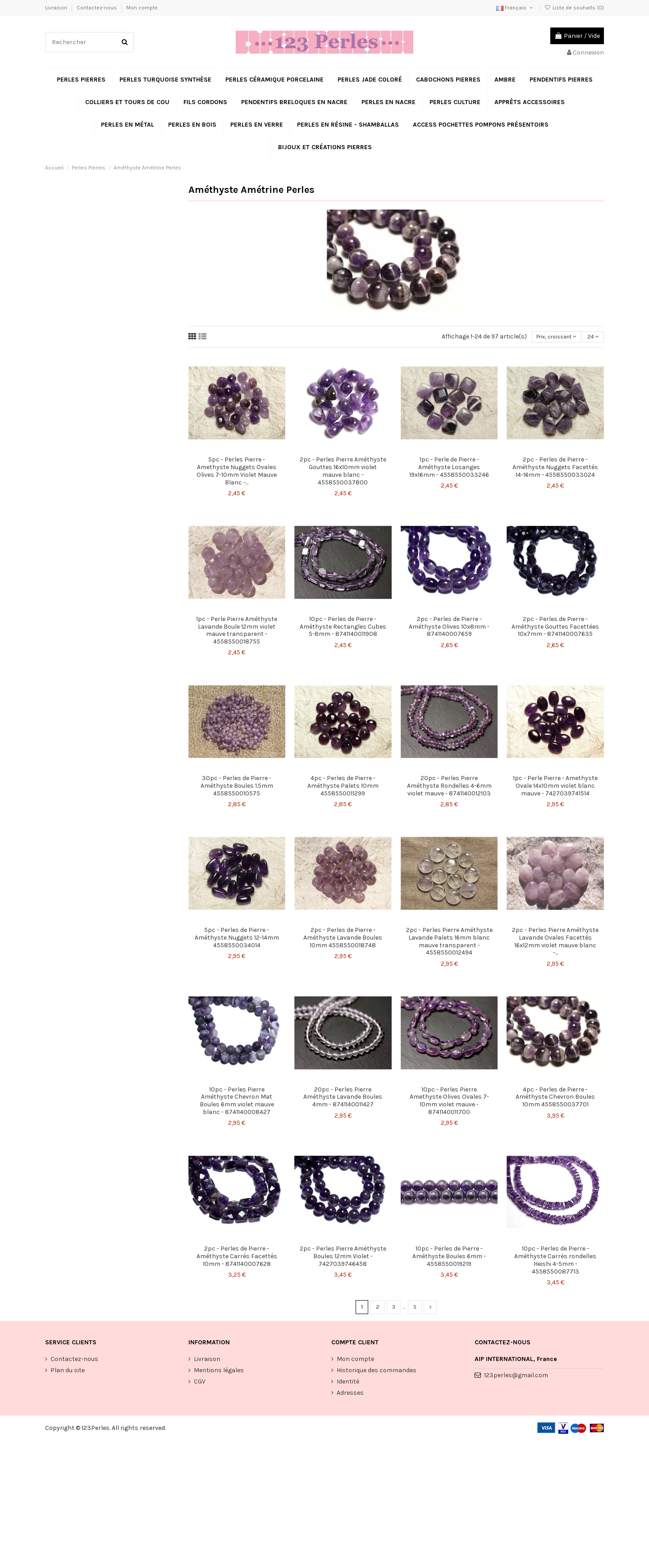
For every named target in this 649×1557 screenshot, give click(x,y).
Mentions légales (219, 1373)
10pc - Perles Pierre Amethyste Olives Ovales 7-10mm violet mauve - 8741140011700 (449, 1102)
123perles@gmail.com (516, 1378)
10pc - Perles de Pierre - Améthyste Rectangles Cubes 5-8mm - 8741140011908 (343, 627)
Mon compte (142, 8)
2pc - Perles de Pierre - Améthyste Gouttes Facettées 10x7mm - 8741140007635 (555, 627)
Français (515, 8)
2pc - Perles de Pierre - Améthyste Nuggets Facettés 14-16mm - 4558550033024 (555, 468)
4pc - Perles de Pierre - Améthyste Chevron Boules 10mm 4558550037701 (555, 1098)
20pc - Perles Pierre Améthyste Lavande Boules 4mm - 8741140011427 (342, 1098)
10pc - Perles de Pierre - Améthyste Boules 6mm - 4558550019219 (449, 1258)
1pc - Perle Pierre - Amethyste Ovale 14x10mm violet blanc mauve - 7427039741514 (555, 787)
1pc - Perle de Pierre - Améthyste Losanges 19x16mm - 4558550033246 (449, 468)
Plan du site (67, 1373)
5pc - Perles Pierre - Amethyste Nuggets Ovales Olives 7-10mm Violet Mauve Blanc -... (237, 472)
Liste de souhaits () (574, 8)
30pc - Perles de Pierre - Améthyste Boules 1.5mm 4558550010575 (237, 787)
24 (592, 338)
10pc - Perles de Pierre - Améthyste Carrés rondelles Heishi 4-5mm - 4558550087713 (555, 1262)
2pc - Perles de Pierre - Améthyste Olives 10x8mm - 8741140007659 (449, 627)
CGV (200, 1384)
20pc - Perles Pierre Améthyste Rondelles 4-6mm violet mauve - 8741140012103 (449, 787)
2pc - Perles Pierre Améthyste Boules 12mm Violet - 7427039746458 (343, 1258)
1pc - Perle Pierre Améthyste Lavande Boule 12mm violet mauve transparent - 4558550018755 (236, 631)
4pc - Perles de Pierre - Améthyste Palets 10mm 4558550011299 (343, 787)
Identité (348, 1384)
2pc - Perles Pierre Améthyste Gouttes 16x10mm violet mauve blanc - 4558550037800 (343, 472)
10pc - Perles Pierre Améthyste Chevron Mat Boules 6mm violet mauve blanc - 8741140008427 (237, 1102)
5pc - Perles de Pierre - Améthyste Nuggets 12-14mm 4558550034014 (237, 938)
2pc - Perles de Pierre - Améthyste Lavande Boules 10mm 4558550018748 (342, 938)
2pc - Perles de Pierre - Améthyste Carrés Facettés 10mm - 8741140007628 (237, 1258)
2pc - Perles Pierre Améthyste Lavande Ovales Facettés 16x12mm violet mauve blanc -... (555, 942)
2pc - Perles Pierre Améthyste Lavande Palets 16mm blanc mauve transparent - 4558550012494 (449, 942)
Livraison (57, 8)
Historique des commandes (376, 1373)
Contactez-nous (97, 8)
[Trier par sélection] (549, 337)
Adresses (350, 1395)
